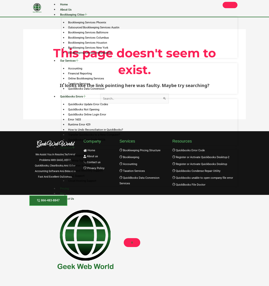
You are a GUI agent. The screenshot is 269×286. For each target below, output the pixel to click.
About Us (66, 9)
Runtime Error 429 (77, 128)
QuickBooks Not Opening (82, 112)
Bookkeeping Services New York (86, 49)
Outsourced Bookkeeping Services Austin (92, 28)
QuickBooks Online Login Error (85, 118)
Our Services (69, 62)
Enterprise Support (77, 170)
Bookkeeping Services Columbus (86, 38)
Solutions (67, 152)
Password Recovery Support (83, 175)
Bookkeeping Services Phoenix (85, 23)
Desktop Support (76, 165)
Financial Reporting (78, 75)
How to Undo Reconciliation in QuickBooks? (93, 133)
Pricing (64, 194)
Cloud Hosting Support (80, 186)
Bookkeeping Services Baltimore (86, 33)
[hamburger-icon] (230, 5)
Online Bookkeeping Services (84, 80)
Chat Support (74, 160)
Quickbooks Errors (73, 99)
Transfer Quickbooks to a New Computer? (92, 138)
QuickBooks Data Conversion (84, 91)
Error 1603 (72, 123)
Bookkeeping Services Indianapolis (88, 54)
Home (64, 4)
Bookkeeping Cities (73, 15)
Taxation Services (77, 86)
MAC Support (74, 181)
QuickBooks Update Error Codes (86, 107)
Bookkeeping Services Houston (85, 43)
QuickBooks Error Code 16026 (85, 144)
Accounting (73, 70)
